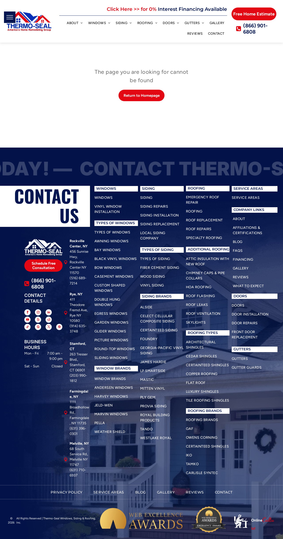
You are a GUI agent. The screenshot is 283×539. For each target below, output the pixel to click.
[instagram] (38, 313)
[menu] (9, 17)
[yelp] (38, 320)
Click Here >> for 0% (132, 9)
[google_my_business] (38, 327)
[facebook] (27, 313)
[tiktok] (27, 327)
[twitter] (49, 327)
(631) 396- (78, 428)
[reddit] (49, 320)
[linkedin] (49, 313)
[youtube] (27, 320)
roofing (196, 333)
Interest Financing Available (192, 9)
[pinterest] (59, 327)
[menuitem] (75, 23)
